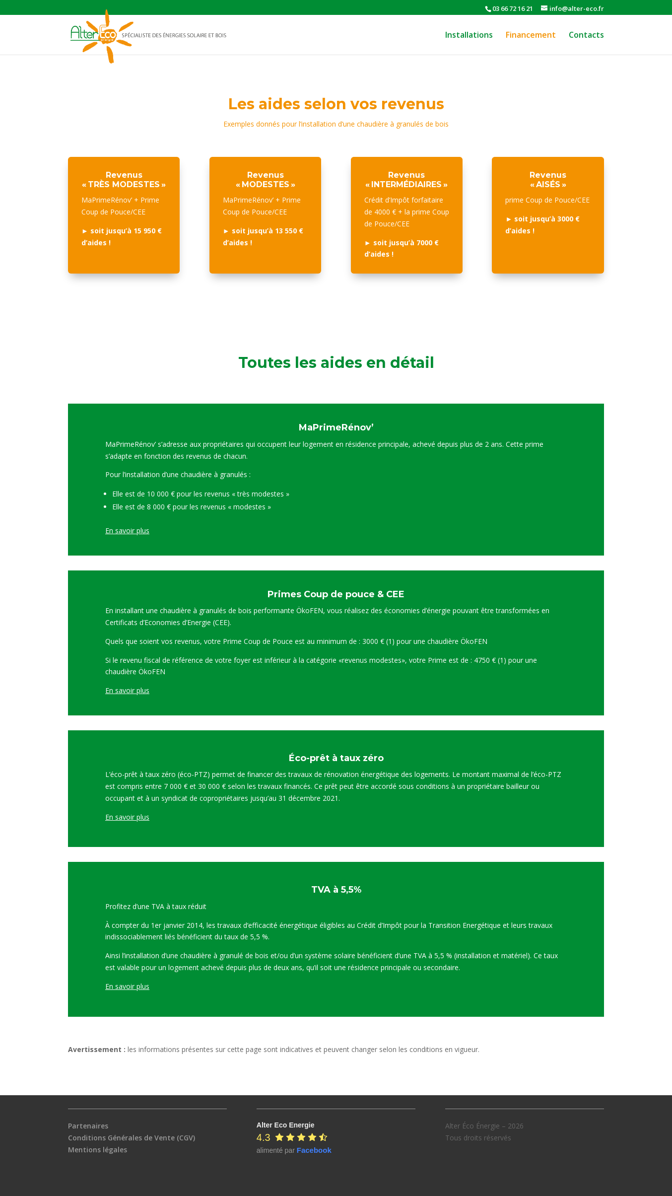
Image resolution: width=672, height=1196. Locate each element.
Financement (531, 35)
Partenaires (88, 1125)
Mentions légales (97, 1149)
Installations (469, 35)
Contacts (586, 35)
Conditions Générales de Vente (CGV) (131, 1137)
